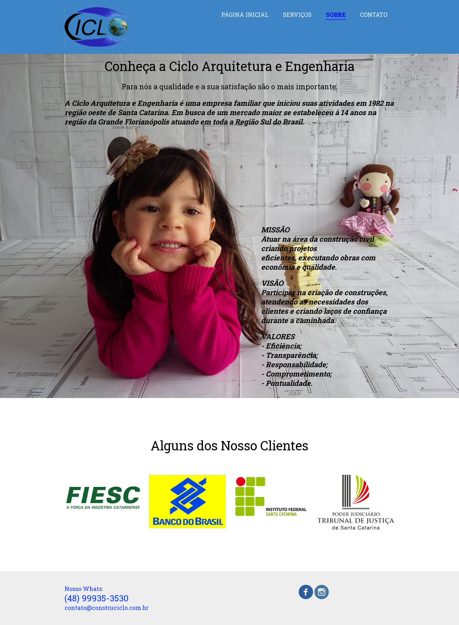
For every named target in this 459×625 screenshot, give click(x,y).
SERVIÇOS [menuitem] (297, 14)
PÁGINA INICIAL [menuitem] (245, 14)
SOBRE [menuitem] (336, 14)
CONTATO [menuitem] (373, 14)
